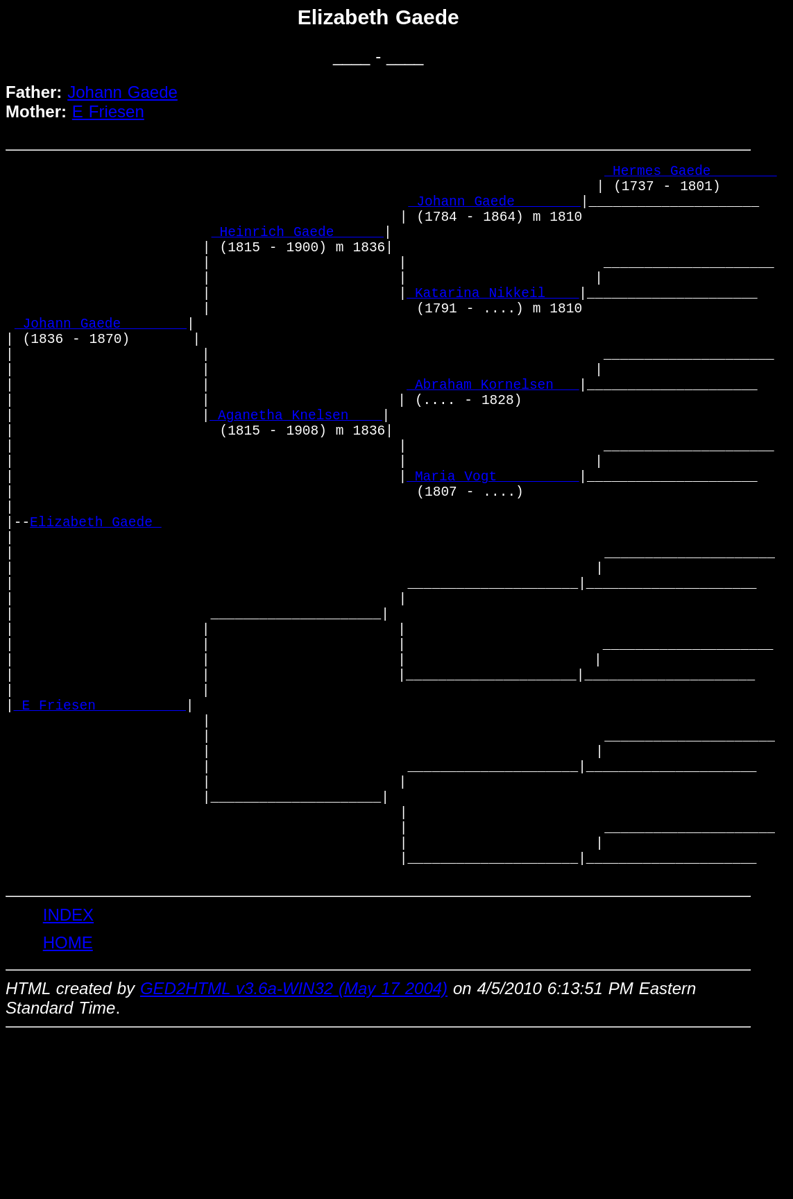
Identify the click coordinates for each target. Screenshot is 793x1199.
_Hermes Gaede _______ (690, 173)
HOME (68, 1105)
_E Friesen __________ (100, 829)
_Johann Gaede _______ (495, 210)
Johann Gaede (122, 92)
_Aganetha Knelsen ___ (296, 473)
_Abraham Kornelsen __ (493, 435)
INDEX (68, 1077)
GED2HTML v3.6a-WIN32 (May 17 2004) (293, 1151)
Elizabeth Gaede (96, 604)
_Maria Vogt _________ (493, 548)
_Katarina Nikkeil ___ (493, 323)
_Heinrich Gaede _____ (298, 248)
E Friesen (108, 111)
